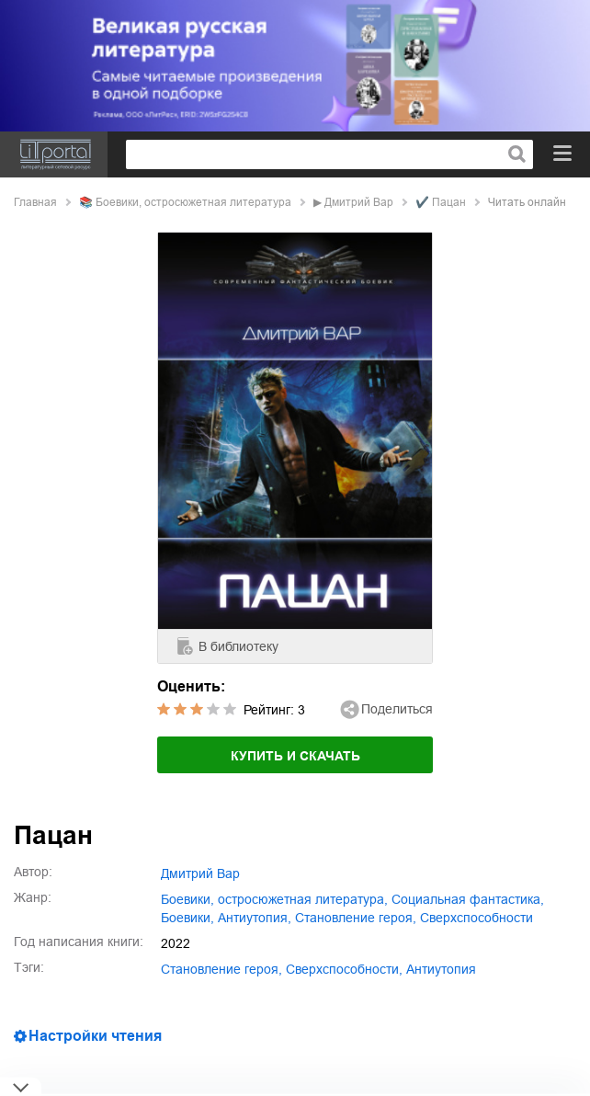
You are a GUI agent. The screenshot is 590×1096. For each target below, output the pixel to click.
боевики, (187, 917)
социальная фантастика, (467, 899)
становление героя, (355, 917)
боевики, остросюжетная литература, (274, 899)
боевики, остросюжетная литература (193, 202)
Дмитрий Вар (358, 202)
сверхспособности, (344, 969)
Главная (35, 202)
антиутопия (441, 969)
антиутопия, (254, 917)
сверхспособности (476, 917)
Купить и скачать (295, 755)
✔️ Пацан (440, 202)
